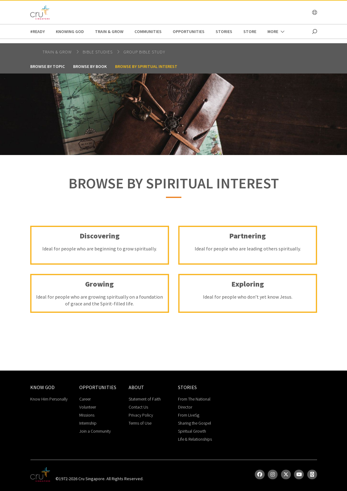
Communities (148, 31)
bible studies (98, 52)
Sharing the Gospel (194, 423)
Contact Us (138, 407)
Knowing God (70, 31)
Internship (88, 423)
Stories (224, 31)
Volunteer (87, 407)
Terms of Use (140, 423)
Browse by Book (90, 66)
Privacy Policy (141, 415)
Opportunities (188, 31)
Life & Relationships (195, 439)
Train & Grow (109, 31)
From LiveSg (188, 415)
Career (85, 399)
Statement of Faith (145, 399)
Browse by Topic (47, 66)
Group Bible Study (144, 52)
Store (249, 31)
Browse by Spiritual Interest (146, 66)
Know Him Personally (49, 399)
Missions (86, 415)
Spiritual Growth (192, 431)
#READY (37, 31)
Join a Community (95, 431)
